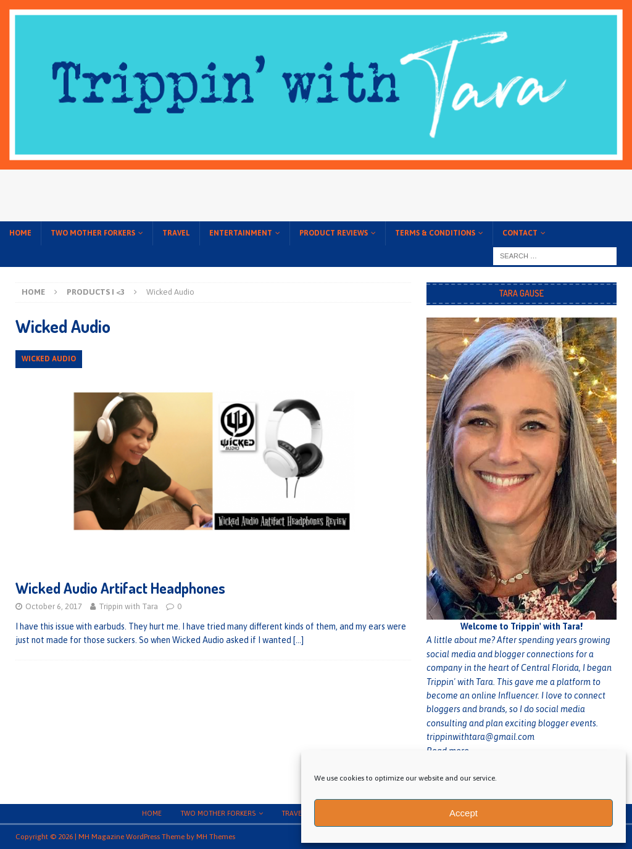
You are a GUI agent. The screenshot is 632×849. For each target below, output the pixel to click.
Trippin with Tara (128, 606)
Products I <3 (96, 292)
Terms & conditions (435, 233)
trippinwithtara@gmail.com (480, 737)
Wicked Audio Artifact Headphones (120, 587)
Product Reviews (333, 233)
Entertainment (240, 233)
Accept (463, 813)
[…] (298, 640)
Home (20, 233)
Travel (176, 233)
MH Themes (215, 836)
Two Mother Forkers (93, 233)
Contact (520, 233)
